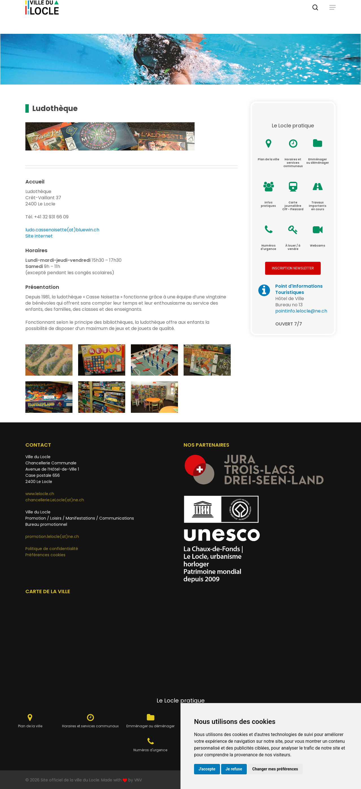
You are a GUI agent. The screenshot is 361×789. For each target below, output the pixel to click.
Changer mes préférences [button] (275, 769)
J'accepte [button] (207, 769)
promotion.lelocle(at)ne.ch (52, 536)
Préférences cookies (45, 555)
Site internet (39, 236)
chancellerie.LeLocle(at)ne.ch (54, 500)
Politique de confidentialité (51, 548)
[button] (332, 17)
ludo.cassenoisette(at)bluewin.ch (62, 230)
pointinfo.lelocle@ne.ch (301, 311)
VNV (138, 780)
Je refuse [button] (234, 769)
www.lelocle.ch (39, 494)
